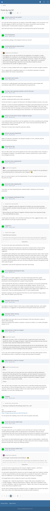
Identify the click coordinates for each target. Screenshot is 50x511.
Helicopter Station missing (12, 300)
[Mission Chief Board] (1, 2)
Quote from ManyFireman (12, 367)
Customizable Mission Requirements (14, 46)
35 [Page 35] (17, 13)
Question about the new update (13, 17)
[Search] (40, 2)
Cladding (7, 396)
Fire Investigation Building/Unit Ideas (14, 197)
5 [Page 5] (12, 13)
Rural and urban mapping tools (13, 161)
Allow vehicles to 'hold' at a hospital (14, 330)
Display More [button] (25, 241)
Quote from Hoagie (10, 232)
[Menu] (48, 2)
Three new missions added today (13, 422)
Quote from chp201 (10, 337)
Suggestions (8, 225)
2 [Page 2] (6, 13)
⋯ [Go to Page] (15, 13)
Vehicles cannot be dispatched (13, 133)
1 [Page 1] (4, 13)
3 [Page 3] (8, 13)
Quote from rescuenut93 (11, 204)
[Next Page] (20, 13)
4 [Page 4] (10, 13)
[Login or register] (44, 2)
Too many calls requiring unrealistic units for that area (19, 91)
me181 (6, 18)
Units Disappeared (10, 34)
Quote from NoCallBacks (11, 53)
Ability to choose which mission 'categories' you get (18, 115)
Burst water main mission (11, 78)
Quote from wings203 (10, 168)
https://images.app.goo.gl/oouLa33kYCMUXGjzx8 (14, 413)
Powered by (25, 508)
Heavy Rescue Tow (10, 146)
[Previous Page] (2, 13)
